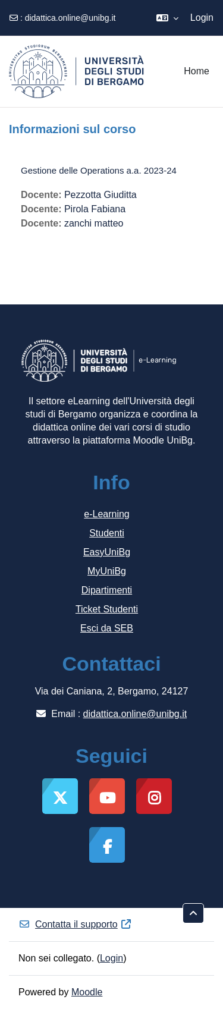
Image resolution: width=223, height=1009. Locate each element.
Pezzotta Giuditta (100, 195)
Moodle (86, 992)
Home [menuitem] (196, 71)
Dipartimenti (106, 590)
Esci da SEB (106, 628)
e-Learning (107, 514)
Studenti (106, 533)
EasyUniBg (106, 552)
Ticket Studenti (107, 609)
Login (201, 17)
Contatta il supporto (75, 924)
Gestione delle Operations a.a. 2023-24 (99, 170)
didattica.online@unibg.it (70, 18)
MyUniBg (106, 571)
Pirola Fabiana (94, 209)
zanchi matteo (94, 223)
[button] (167, 18)
